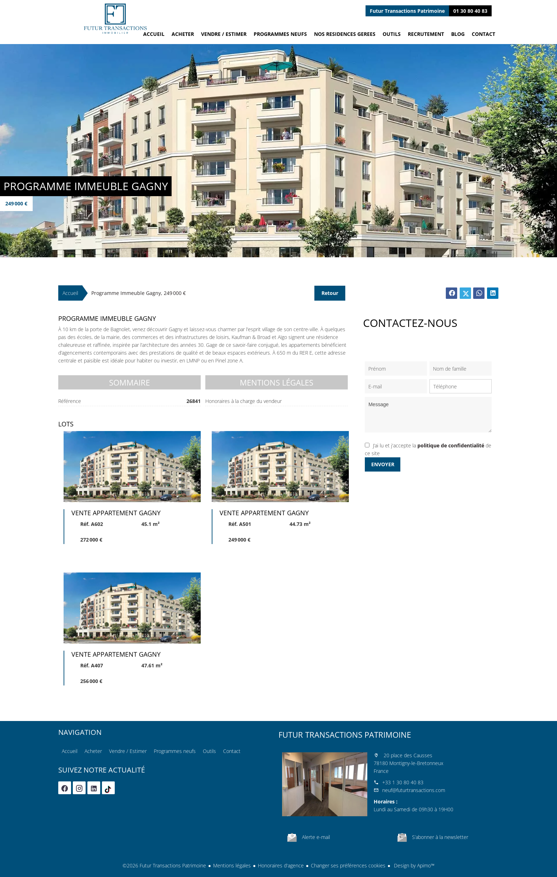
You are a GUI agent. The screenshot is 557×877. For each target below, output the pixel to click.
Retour (329, 293)
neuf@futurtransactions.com (413, 790)
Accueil (115, 19)
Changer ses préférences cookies (348, 865)
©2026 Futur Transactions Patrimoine (164, 865)
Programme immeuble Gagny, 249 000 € (138, 293)
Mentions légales (232, 865)
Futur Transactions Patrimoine (344, 734)
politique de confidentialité (450, 445)
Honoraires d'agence (281, 865)
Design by (413, 865)
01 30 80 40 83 (470, 10)
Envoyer (382, 464)
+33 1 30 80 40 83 (402, 782)
